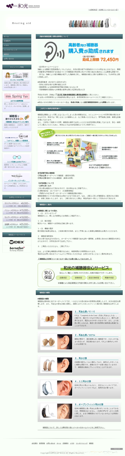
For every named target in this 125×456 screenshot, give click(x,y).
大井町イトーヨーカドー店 (108, 10)
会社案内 (35, 443)
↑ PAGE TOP (116, 449)
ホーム (6, 36)
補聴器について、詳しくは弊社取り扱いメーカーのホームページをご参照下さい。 (74, 427)
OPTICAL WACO (58, 453)
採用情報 (42, 443)
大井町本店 (93, 10)
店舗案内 (7, 41)
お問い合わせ (9, 59)
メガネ (6, 45)
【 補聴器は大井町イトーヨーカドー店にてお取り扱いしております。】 (65, 259)
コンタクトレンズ (10, 50)
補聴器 (6, 54)
